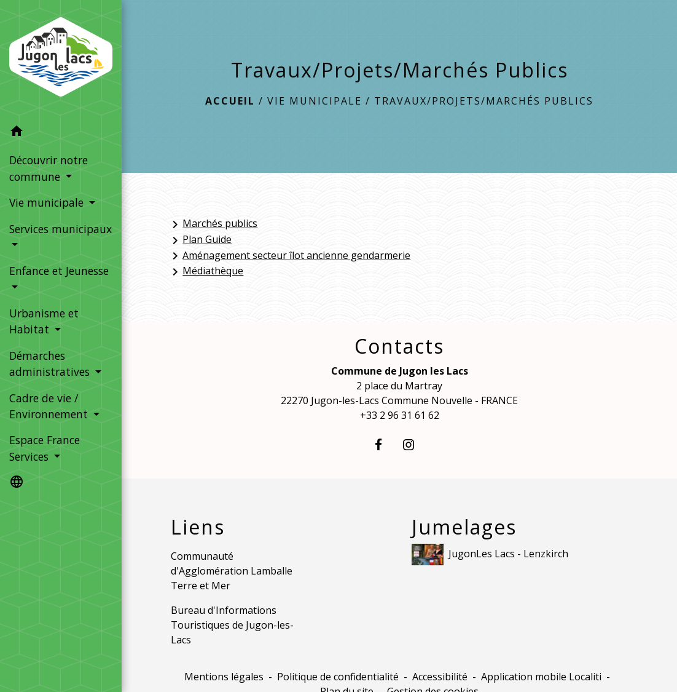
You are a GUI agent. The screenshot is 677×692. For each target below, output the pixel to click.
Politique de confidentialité (338, 676)
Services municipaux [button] (60, 228)
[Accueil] (60, 59)
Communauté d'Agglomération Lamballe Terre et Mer (231, 570)
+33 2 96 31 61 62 (399, 415)
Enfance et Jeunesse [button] (59, 270)
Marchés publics (212, 224)
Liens (198, 527)
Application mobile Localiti (541, 676)
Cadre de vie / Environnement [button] (50, 406)
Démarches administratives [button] (51, 363)
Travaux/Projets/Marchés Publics (483, 101)
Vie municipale (314, 101)
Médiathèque (205, 271)
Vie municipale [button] (48, 202)
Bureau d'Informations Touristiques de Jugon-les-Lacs (232, 624)
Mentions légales (224, 676)
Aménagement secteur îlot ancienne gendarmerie (289, 256)
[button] (60, 133)
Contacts (399, 346)
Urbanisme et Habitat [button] (44, 321)
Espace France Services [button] (44, 447)
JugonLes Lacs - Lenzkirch (490, 554)
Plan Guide (200, 240)
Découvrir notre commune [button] (48, 168)
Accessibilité (440, 676)
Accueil (230, 101)
